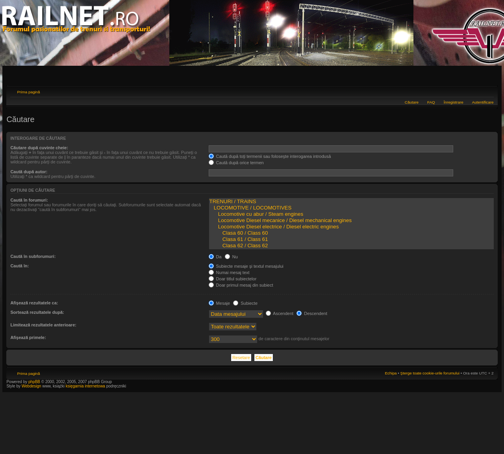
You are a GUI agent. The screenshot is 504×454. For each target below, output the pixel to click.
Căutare (412, 102)
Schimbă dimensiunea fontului (488, 91)
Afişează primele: (28, 337)
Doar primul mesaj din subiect (241, 285)
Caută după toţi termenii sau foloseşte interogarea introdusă (270, 156)
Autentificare (483, 102)
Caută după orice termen (236, 162)
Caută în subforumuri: (33, 256)
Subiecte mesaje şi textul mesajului (246, 266)
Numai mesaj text (229, 272)
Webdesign (32, 386)
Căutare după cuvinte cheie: (39, 147)
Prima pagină (28, 92)
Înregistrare (453, 102)
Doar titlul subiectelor (233, 278)
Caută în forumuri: (29, 200)
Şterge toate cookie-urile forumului (430, 373)
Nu (231, 256)
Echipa (391, 373)
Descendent (311, 313)
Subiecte (245, 303)
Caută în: (19, 265)
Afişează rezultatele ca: (34, 302)
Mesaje (219, 303)
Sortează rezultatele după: (37, 312)
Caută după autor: (28, 171)
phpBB (34, 382)
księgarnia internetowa (85, 386)
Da (215, 256)
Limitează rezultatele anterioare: (43, 324)
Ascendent (279, 313)
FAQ (431, 102)
